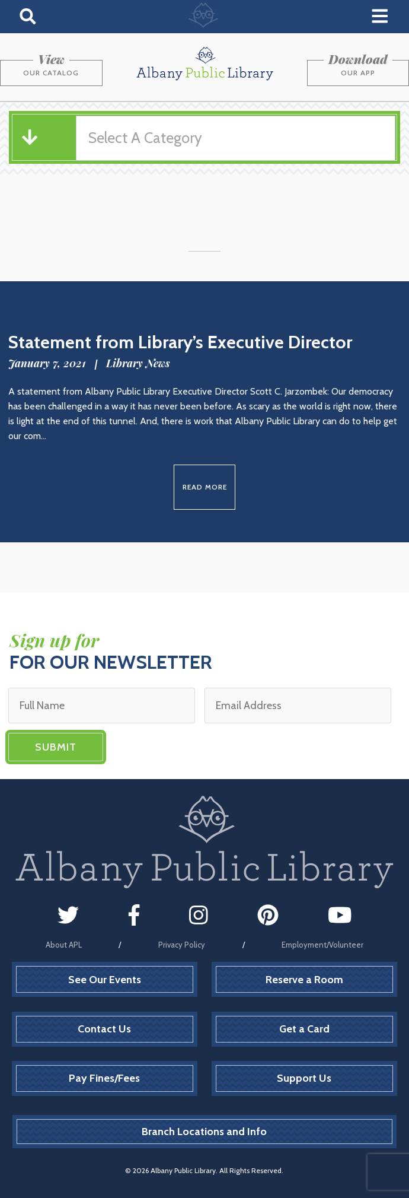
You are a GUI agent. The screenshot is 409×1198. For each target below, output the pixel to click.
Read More (205, 486)
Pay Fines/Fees (104, 1078)
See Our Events (104, 979)
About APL (64, 944)
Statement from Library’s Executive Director (180, 342)
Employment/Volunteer (322, 944)
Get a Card (304, 1028)
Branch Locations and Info (204, 1131)
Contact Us (104, 1028)
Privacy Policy (181, 944)
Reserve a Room (304, 979)
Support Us (304, 1078)
